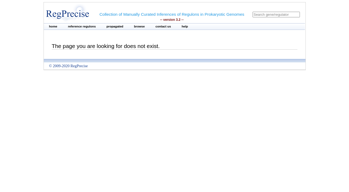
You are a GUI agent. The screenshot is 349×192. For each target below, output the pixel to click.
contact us (163, 26)
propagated (115, 26)
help (185, 26)
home (53, 26)
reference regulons (82, 26)
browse (139, 26)
